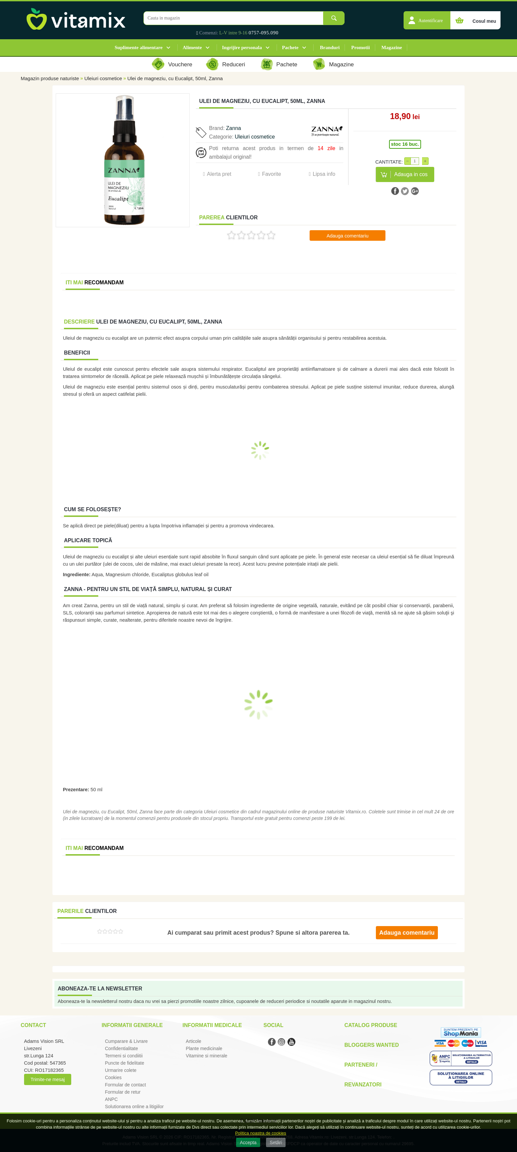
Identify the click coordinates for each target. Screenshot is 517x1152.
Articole (193, 1041)
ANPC (111, 1099)
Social (273, 1025)
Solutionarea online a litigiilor (134, 1106)
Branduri (330, 47)
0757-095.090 (264, 32)
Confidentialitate (121, 1048)
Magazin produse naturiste (50, 78)
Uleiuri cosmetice (103, 78)
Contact (33, 1025)
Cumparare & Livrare (126, 1041)
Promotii (360, 47)
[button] (427, 16)
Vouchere (180, 64)
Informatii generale (132, 1025)
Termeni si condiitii (123, 1055)
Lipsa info (324, 174)
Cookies (113, 1077)
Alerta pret (219, 174)
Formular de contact (125, 1084)
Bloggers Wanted (371, 1045)
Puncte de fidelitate (124, 1063)
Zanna (233, 128)
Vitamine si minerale (207, 1055)
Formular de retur (122, 1092)
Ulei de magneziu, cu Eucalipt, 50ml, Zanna (175, 78)
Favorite (271, 174)
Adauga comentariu (347, 235)
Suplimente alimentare (139, 47)
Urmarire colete (121, 1070)
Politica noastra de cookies (260, 1133)
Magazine (391, 47)
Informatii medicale (212, 1025)
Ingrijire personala (242, 47)
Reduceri (233, 64)
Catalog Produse (370, 1025)
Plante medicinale (204, 1048)
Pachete (290, 47)
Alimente (192, 47)
